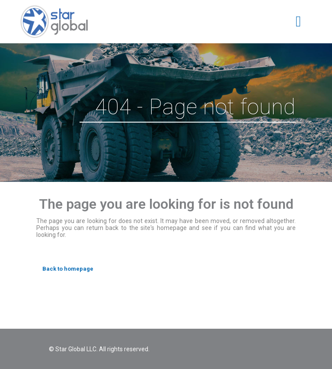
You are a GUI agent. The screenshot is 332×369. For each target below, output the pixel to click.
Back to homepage (67, 268)
